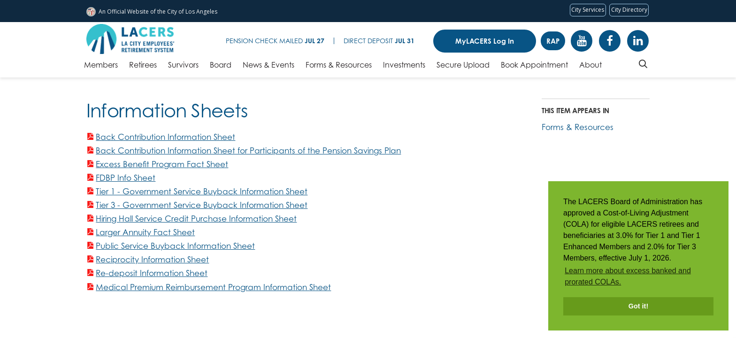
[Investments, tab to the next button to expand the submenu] (404, 67)
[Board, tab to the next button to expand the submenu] (220, 67)
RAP (553, 41)
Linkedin (638, 41)
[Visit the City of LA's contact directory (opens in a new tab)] (629, 10)
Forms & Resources (577, 127)
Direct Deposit (379, 41)
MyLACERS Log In (484, 41)
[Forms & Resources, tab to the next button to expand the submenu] (339, 67)
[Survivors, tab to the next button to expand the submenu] (183, 67)
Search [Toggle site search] (643, 64)
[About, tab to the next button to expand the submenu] (590, 67)
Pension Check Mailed (275, 41)
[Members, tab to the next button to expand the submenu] (101, 67)
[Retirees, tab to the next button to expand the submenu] (143, 67)
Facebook (609, 41)
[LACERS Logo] (130, 39)
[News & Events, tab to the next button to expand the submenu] (268, 67)
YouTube (581, 41)
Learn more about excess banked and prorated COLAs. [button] (628, 276)
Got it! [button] (638, 306)
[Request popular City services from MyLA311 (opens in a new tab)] (588, 10)
